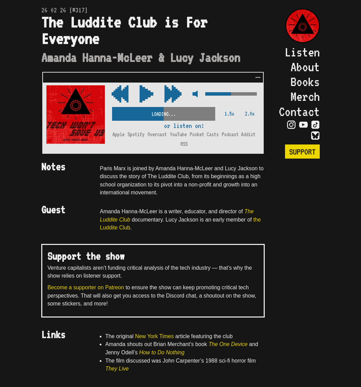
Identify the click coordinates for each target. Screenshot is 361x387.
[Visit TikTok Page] (315, 124)
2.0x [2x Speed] (249, 113)
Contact (299, 111)
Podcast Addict (238, 134)
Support (302, 152)
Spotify (136, 134)
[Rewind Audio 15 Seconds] (173, 94)
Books (305, 81)
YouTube (178, 134)
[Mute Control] (193, 94)
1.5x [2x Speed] (229, 113)
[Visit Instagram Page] (291, 124)
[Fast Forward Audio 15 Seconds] (120, 94)
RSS (184, 144)
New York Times (154, 336)
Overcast (157, 134)
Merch (305, 96)
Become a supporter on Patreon (85, 287)
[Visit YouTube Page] (303, 124)
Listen (302, 52)
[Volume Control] (231, 94)
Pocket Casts (204, 134)
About (305, 66)
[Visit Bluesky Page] (315, 135)
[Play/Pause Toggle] (146, 94)
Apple (118, 134)
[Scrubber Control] (163, 113)
